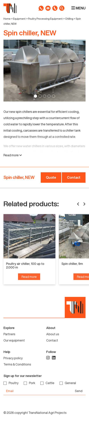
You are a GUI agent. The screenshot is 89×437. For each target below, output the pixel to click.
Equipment (19, 18)
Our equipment (14, 347)
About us (52, 341)
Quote (51, 177)
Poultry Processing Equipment (45, 18)
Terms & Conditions (17, 371)
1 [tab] (35, 96)
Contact (73, 177)
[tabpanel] (44, 71)
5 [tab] (53, 96)
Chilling (69, 18)
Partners (9, 341)
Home (7, 18)
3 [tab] (44, 96)
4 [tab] (49, 96)
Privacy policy (13, 365)
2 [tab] (40, 96)
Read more (12, 155)
